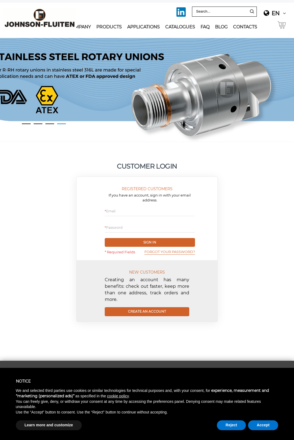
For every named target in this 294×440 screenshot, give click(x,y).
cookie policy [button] (118, 396)
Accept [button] (263, 425)
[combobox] (220, 12)
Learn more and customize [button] (49, 425)
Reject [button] (231, 425)
